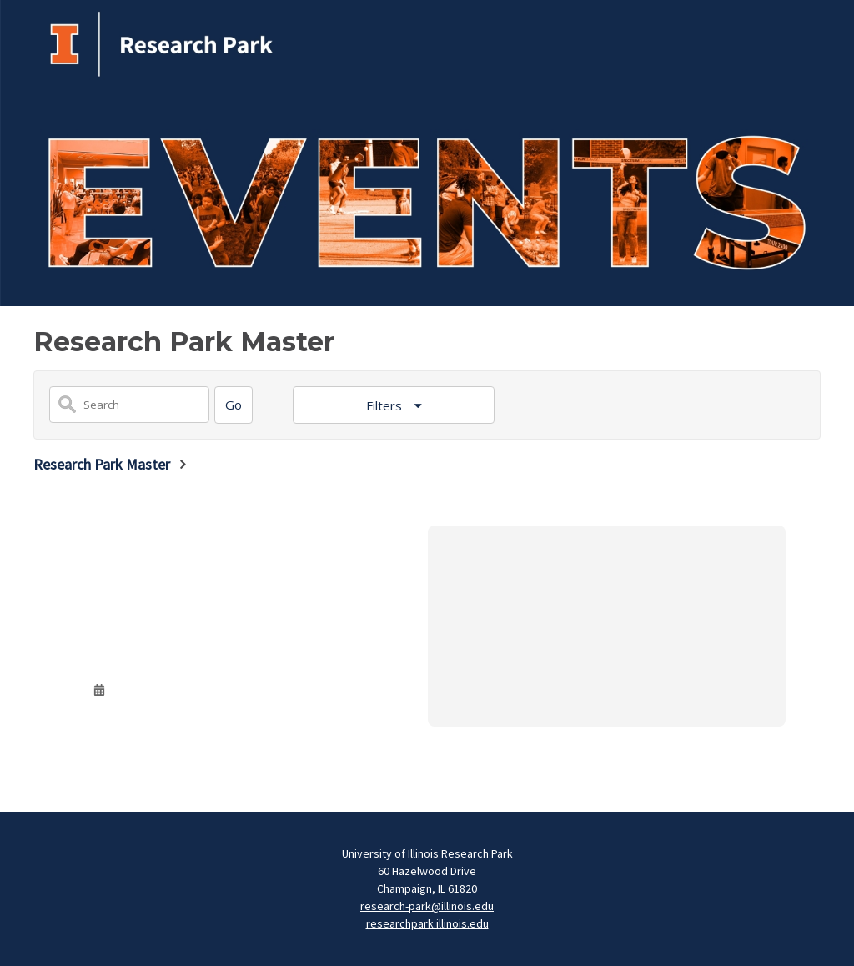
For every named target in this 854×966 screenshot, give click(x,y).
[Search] (233, 405)
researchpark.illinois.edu (427, 923)
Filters (385, 405)
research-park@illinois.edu (427, 905)
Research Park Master (101, 464)
